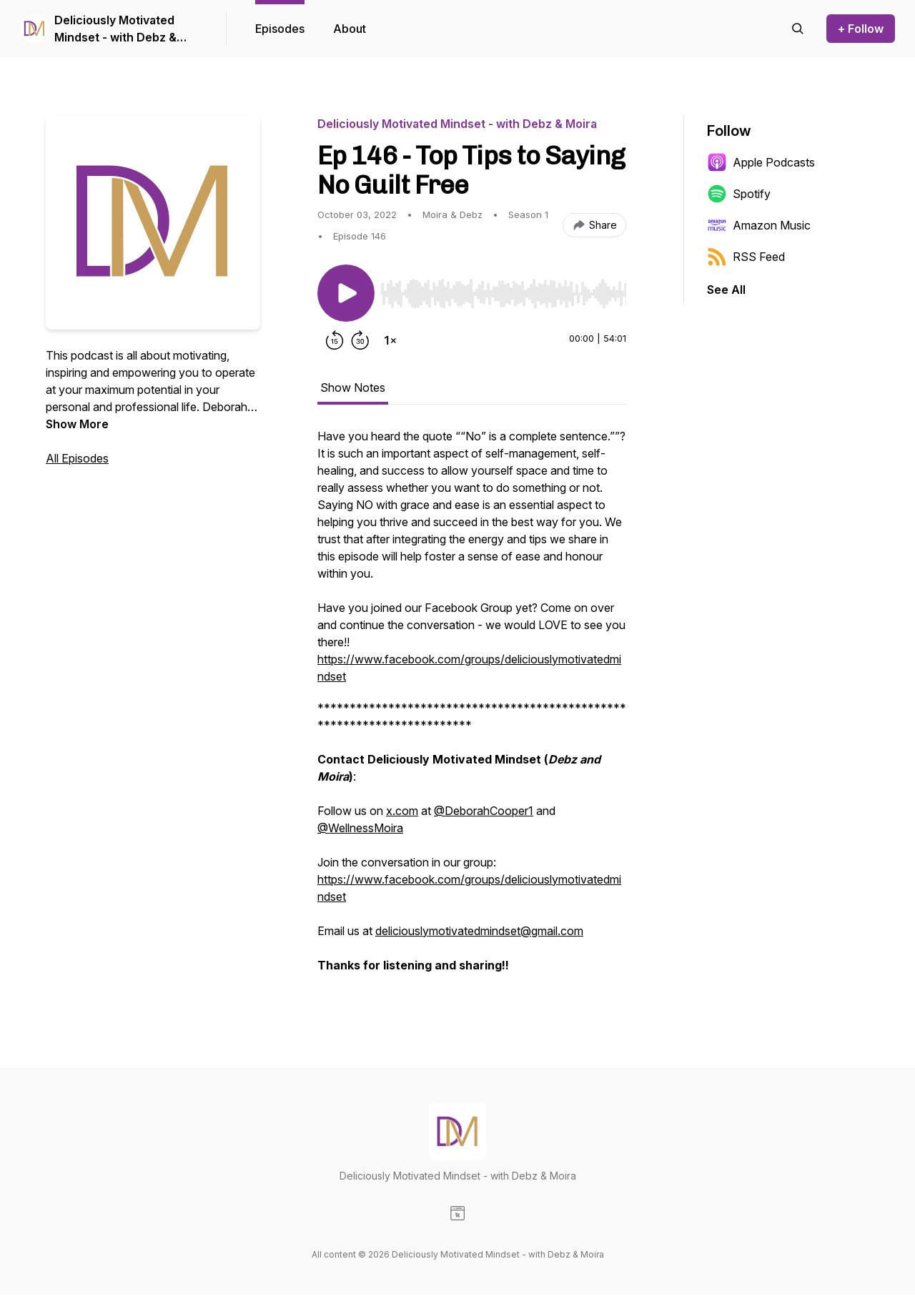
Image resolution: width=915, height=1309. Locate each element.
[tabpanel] (471, 708)
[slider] (503, 294)
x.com (402, 811)
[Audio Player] (503, 289)
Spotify (739, 194)
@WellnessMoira (360, 828)
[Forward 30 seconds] (360, 340)
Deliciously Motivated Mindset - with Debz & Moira (115, 29)
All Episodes (77, 458)
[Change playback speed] (390, 340)
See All (726, 289)
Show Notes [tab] (352, 387)
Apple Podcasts (761, 162)
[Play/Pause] (346, 293)
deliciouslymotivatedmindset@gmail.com (479, 931)
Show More (77, 424)
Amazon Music (759, 225)
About (349, 28)
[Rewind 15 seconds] (335, 340)
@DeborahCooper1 (483, 811)
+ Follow (861, 28)
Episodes (280, 28)
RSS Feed (746, 257)
